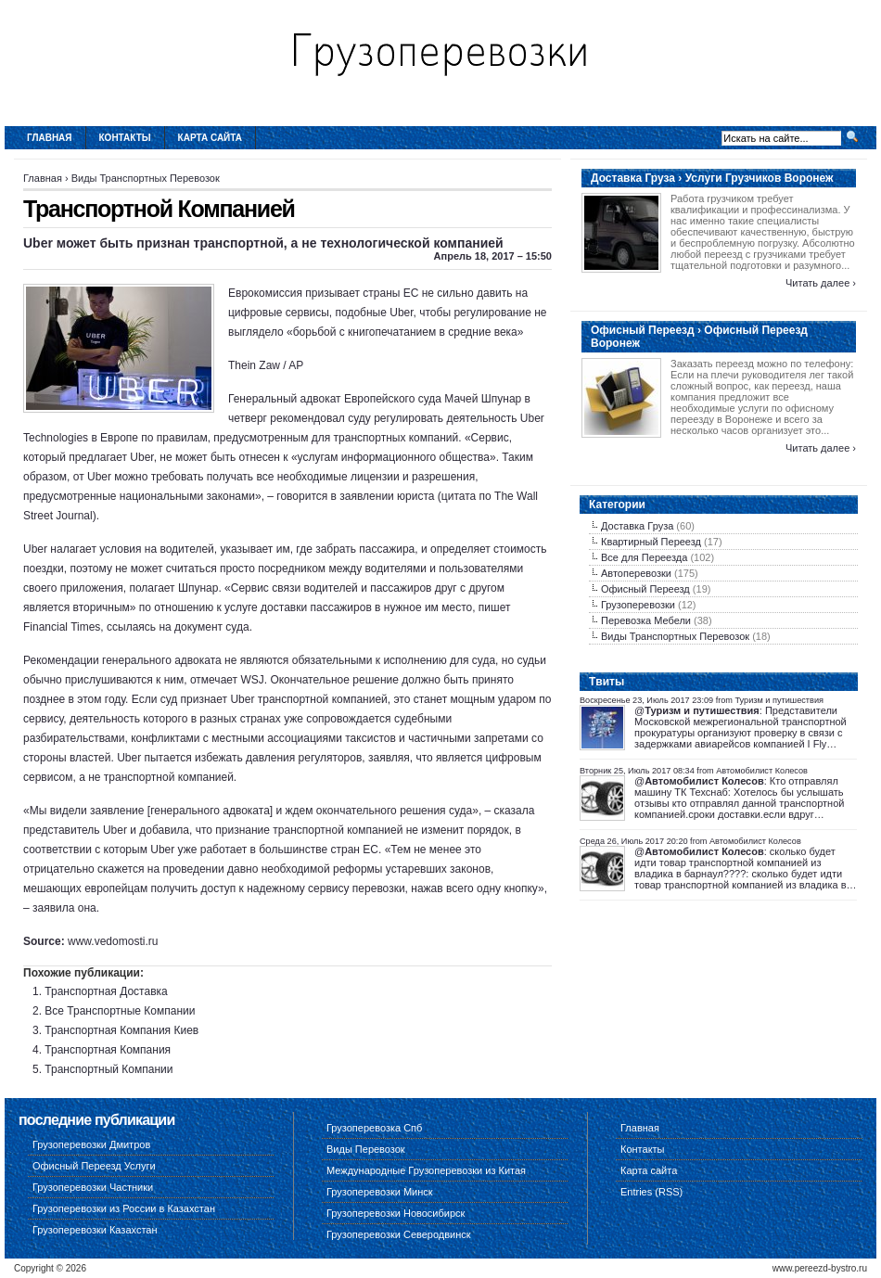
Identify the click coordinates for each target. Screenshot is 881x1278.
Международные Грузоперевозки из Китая (426, 1170)
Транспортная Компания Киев (121, 1030)
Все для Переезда (644, 557)
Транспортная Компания (108, 1049)
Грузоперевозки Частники (92, 1187)
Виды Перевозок (365, 1149)
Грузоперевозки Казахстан (95, 1229)
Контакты (125, 138)
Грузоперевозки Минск (379, 1191)
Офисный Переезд (645, 588)
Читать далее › (820, 282)
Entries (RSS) (651, 1191)
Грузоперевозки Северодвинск (398, 1234)
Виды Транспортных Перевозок (145, 178)
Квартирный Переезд (651, 541)
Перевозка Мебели (646, 620)
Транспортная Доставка (106, 991)
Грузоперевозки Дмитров (91, 1144)
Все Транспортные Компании (120, 1010)
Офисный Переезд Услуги (94, 1165)
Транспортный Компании (108, 1069)
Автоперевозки (636, 573)
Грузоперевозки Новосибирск (395, 1213)
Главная (49, 138)
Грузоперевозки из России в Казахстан (123, 1208)
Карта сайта (210, 138)
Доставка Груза (637, 525)
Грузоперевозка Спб (374, 1127)
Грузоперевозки (638, 604)
